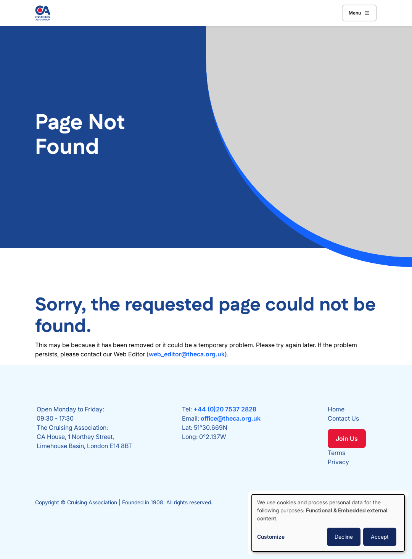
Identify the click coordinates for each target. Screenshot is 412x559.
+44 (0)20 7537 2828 (224, 409)
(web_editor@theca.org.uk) (186, 354)
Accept (380, 536)
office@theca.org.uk (231, 418)
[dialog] (328, 522)
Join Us (347, 438)
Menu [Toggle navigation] (359, 13)
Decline (344, 536)
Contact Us (343, 418)
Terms (336, 453)
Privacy (338, 462)
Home (336, 409)
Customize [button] (271, 536)
